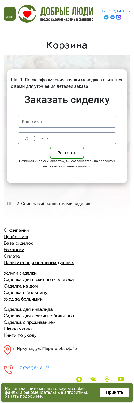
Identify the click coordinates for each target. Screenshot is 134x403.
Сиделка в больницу (25, 293)
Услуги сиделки (20, 273)
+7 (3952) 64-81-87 (116, 11)
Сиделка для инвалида (28, 309)
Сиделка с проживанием (29, 322)
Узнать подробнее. (24, 396)
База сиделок (18, 243)
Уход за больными (23, 299)
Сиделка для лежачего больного (39, 316)
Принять (114, 392)
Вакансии (14, 250)
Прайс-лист (16, 237)
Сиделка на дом (21, 286)
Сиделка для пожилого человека (39, 280)
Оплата (12, 256)
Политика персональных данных (39, 263)
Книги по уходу (20, 335)
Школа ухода (18, 329)
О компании (16, 230)
